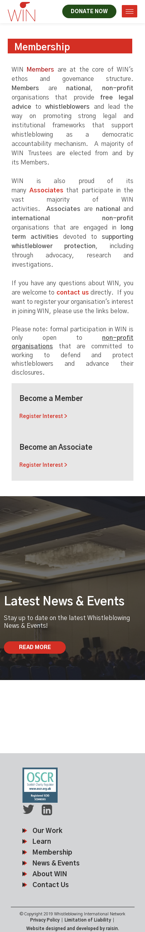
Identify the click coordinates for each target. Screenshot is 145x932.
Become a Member (72, 408)
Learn (41, 841)
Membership (52, 852)
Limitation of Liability (88, 920)
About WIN (49, 874)
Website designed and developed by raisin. (72, 929)
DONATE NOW (89, 11)
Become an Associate (72, 456)
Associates (46, 190)
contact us (72, 293)
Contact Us (50, 885)
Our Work (47, 830)
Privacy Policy (45, 920)
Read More (35, 647)
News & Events (56, 863)
